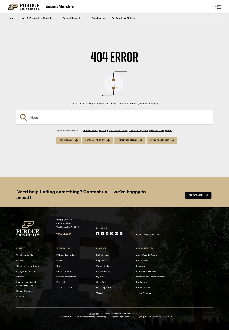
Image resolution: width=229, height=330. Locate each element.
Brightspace (101, 260)
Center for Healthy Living (27, 265)
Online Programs (138, 130)
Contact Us (167, 316)
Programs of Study (95, 140)
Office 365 (101, 281)
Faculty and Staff (103, 271)
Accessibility (63, 316)
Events (59, 260)
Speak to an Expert (159, 140)
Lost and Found (63, 271)
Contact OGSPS (196, 195)
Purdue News (142, 281)
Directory (20, 276)
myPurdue (101, 276)
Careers (19, 260)
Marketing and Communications (150, 276)
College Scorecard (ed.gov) (134, 316)
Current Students (73, 18)
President (60, 281)
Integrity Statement (96, 316)
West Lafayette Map (25, 255)
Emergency (141, 265)
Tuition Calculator (64, 287)
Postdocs (98, 18)
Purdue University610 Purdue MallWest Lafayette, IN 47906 (67, 223)
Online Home (66, 140)
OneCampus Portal (104, 287)
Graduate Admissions (60, 6)
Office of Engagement (66, 276)
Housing (103, 130)
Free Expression (113, 316)
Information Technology (147, 271)
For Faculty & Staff (123, 18)
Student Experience (127, 140)
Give (58, 265)
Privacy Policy (154, 316)
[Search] (114, 117)
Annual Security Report (146, 255)
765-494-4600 (63, 234)
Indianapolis (90, 130)
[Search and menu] (217, 6)
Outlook (99, 292)
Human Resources (24, 290)
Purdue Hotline (143, 287)
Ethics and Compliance (66, 255)
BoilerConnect (102, 255)
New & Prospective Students (38, 18)
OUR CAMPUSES (145, 234)
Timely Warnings (143, 292)
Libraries (20, 296)
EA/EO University (78, 316)
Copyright (93, 313)
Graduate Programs (160, 130)
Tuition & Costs (118, 130)
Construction (142, 260)
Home (11, 18)
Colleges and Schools (26, 271)
